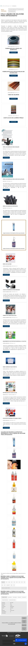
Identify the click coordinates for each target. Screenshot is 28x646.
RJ (6, 582)
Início (24, 618)
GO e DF (8, 585)
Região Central (4, 597)
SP (14, 582)
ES (11, 582)
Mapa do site (24, 629)
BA (2, 585)
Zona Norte (10, 597)
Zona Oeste (15, 597)
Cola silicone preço (20, 9)
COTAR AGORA (13, 52)
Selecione (3, 582)
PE (24, 582)
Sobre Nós (24, 622)
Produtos (24, 625)
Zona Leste (24, 597)
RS (21, 582)
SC (19, 582)
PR (16, 582)
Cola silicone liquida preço (12, 9)
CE (4, 585)
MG (9, 582)
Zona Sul (19, 597)
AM (11, 585)
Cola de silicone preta (12, 11)
